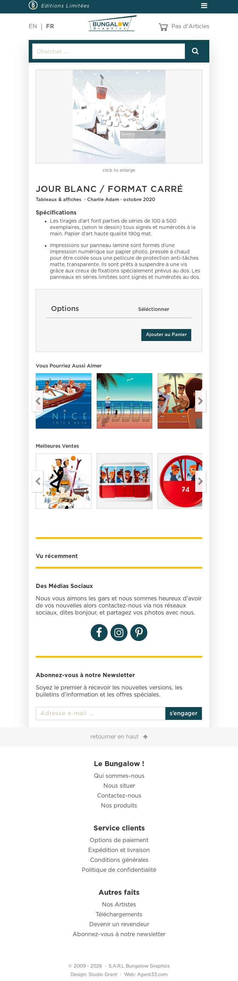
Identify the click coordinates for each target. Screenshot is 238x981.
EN (33, 26)
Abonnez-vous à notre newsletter (119, 934)
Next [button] (200, 401)
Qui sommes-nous (119, 776)
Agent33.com (152, 975)
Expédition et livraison (119, 850)
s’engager (184, 713)
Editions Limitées (65, 5)
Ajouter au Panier (166, 335)
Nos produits (119, 806)
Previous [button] (37, 401)
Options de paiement (119, 840)
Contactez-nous (119, 796)
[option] (119, 116)
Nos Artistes (119, 904)
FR (50, 26)
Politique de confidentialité (119, 870)
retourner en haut (114, 737)
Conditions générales (119, 860)
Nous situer (119, 786)
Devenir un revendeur (119, 924)
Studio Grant (103, 975)
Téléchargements (119, 914)
